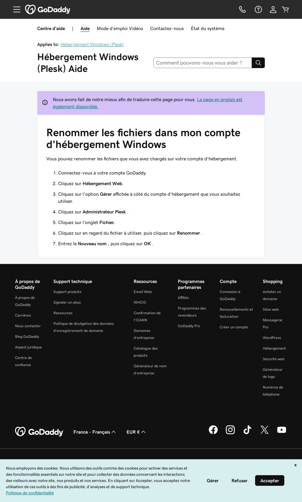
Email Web (143, 292)
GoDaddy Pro (189, 326)
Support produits (67, 292)
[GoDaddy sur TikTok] (247, 433)
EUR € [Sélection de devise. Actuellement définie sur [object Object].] (137, 431)
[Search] (258, 62)
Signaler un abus (67, 302)
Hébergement (274, 348)
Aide (85, 28)
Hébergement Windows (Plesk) (92, 44)
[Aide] (257, 9)
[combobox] (203, 62)
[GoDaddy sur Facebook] (213, 433)
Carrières (23, 315)
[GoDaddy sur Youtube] (281, 433)
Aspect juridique (28, 347)
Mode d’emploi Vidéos (120, 28)
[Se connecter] (273, 9)
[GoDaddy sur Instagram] (230, 433)
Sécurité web (273, 359)
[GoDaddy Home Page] (39, 432)
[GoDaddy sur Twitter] (264, 433)
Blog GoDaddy (27, 336)
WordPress (272, 338)
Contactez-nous (167, 28)
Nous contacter (28, 326)
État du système (207, 28)
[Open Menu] (14, 9)
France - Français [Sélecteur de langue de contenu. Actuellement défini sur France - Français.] (95, 431)
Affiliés (183, 297)
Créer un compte (234, 327)
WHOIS (140, 302)
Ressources (63, 313)
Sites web (271, 309)
